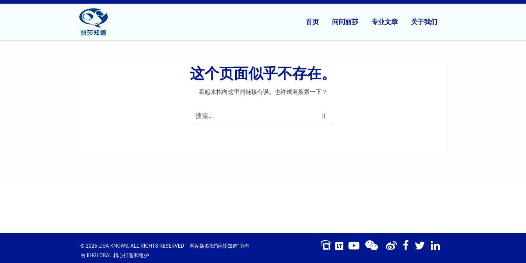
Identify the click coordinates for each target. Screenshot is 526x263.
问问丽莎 (345, 22)
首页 (312, 22)
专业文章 (384, 22)
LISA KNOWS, (113, 246)
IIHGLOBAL (99, 255)
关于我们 (424, 22)
